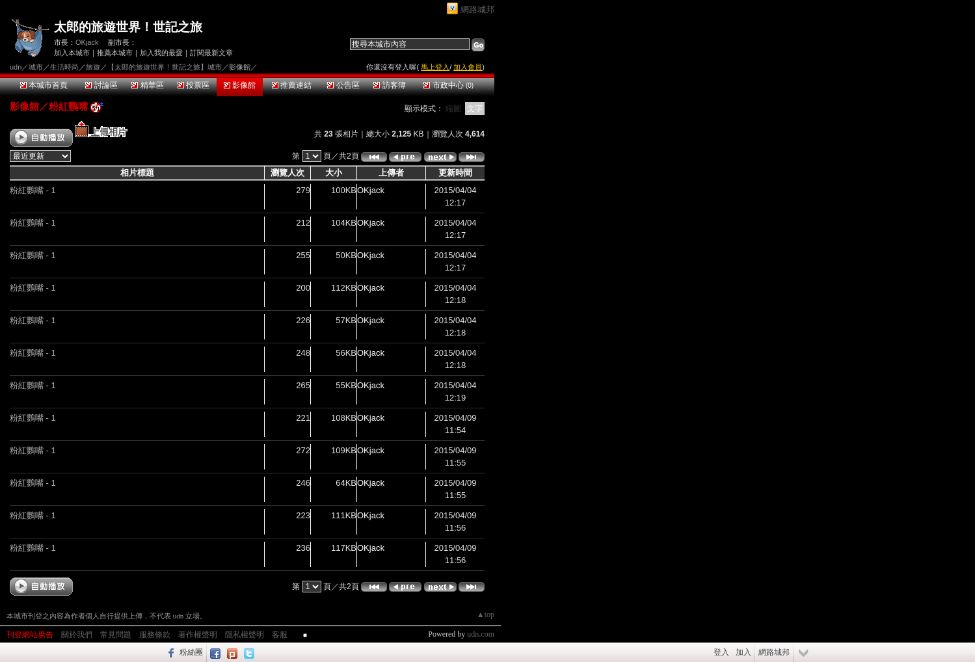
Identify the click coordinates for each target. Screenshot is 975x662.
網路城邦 (477, 9)
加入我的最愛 (161, 53)
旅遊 (93, 67)
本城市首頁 (44, 85)
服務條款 (154, 634)
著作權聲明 (197, 634)
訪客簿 (389, 85)
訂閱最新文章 (211, 53)
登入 (721, 652)
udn (15, 67)
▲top (485, 614)
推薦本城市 (115, 53)
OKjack (86, 42)
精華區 (147, 85)
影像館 (240, 85)
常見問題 (115, 634)
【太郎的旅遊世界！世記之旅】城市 (164, 67)
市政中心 (448, 85)
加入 (743, 652)
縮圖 (453, 108)
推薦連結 (292, 85)
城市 (36, 67)
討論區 (101, 85)
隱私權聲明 (244, 634)
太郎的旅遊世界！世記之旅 (128, 27)
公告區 (343, 85)
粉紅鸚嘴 (68, 106)
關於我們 (76, 634)
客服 (279, 634)
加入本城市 (72, 53)
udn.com (480, 634)
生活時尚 (64, 67)
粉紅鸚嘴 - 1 (33, 190)
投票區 (193, 85)
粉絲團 (191, 652)
